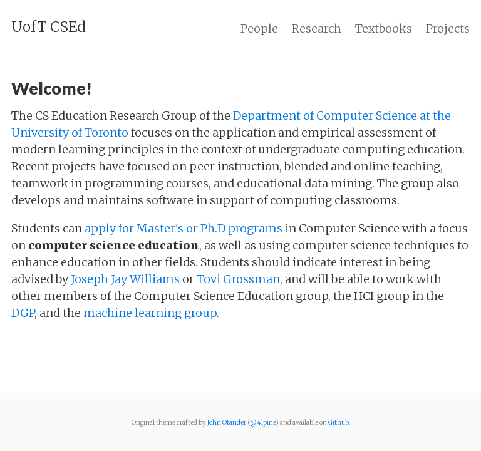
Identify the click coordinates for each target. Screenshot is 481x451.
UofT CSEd (48, 27)
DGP (22, 313)
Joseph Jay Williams (125, 279)
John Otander (226, 422)
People (259, 28)
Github (338, 422)
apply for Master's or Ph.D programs (183, 228)
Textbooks (383, 28)
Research (316, 28)
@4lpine (263, 422)
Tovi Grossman (238, 279)
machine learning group (150, 313)
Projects (448, 28)
